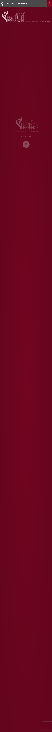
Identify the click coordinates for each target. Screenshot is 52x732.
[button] (49, 3)
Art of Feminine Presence (14, 3)
